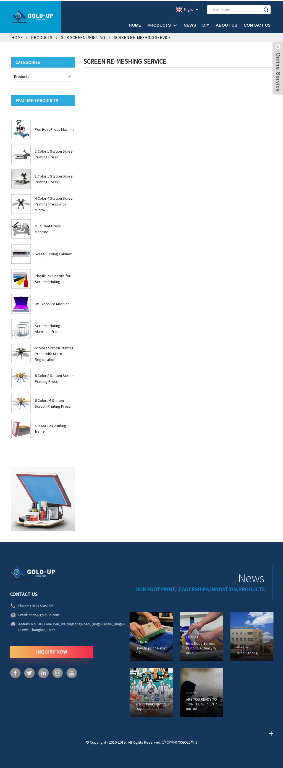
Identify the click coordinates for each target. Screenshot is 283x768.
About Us (226, 24)
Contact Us (257, 24)
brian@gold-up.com (24, 614)
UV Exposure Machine (52, 302)
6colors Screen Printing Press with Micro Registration (54, 353)
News (190, 24)
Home (135, 24)
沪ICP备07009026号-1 (179, 741)
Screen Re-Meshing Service (142, 37)
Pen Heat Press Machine (55, 128)
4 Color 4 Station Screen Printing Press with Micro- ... (55, 203)
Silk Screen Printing (83, 37)
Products (162, 24)
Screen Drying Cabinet (53, 253)
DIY (205, 24)
